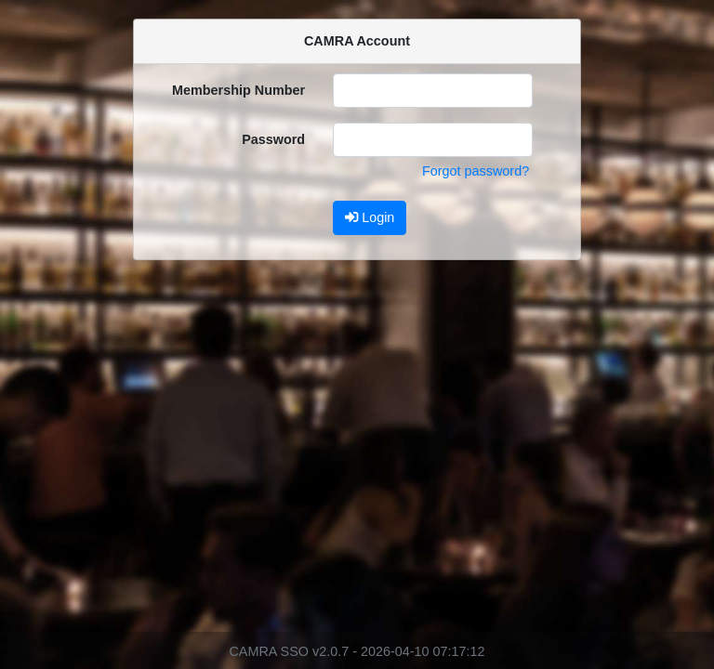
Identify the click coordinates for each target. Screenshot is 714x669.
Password (273, 139)
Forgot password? (475, 171)
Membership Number (238, 90)
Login (369, 217)
